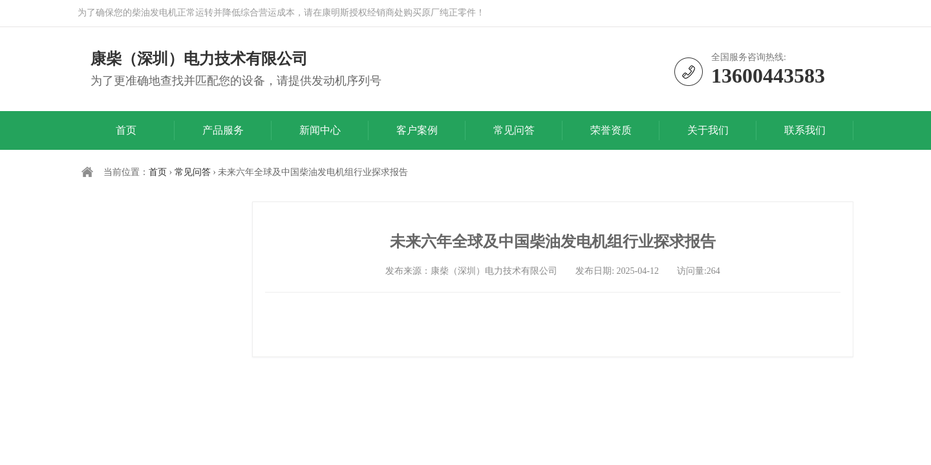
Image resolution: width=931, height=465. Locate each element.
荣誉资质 (611, 130)
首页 (126, 130)
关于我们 (708, 130)
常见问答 (514, 130)
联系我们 (805, 130)
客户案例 (417, 130)
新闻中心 (320, 130)
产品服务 (223, 130)
